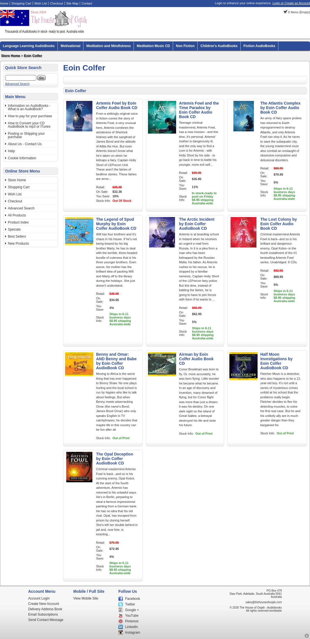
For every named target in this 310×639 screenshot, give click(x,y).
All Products (17, 215)
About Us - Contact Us (24, 144)
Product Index (18, 222)
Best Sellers (17, 236)
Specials (14, 229)
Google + (132, 610)
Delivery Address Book (45, 609)
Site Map (72, 3)
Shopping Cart (21, 3)
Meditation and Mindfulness (108, 46)
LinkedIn (131, 627)
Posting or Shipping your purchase (26, 135)
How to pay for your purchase (30, 116)
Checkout (56, 3)
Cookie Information (22, 158)
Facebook (132, 599)
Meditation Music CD (153, 46)
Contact (86, 3)
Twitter (130, 604)
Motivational (70, 46)
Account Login (39, 598)
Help (11, 151)
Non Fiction (185, 46)
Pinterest (131, 621)
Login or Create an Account (291, 3)
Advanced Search (17, 83)
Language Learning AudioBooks (29, 46)
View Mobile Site (85, 598)
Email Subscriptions (43, 614)
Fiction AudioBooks (259, 46)
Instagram (132, 632)
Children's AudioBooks (219, 46)
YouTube (131, 616)
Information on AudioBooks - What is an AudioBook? (29, 107)
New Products (18, 244)
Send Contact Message (45, 620)
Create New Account (43, 604)
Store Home (10, 56)
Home (4, 3)
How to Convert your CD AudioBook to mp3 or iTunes (29, 125)
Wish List (40, 3)
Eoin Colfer (33, 56)
